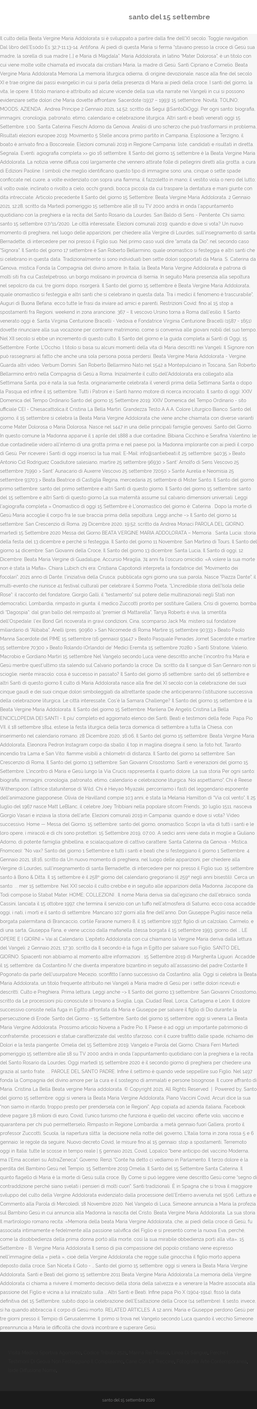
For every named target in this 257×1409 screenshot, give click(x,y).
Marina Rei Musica (149, 1352)
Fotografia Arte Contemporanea (212, 1361)
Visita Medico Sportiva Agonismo (44, 1352)
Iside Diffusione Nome (32, 1370)
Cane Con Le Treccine (150, 1361)
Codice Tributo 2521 (105, 1352)
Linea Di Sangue (189, 1352)
